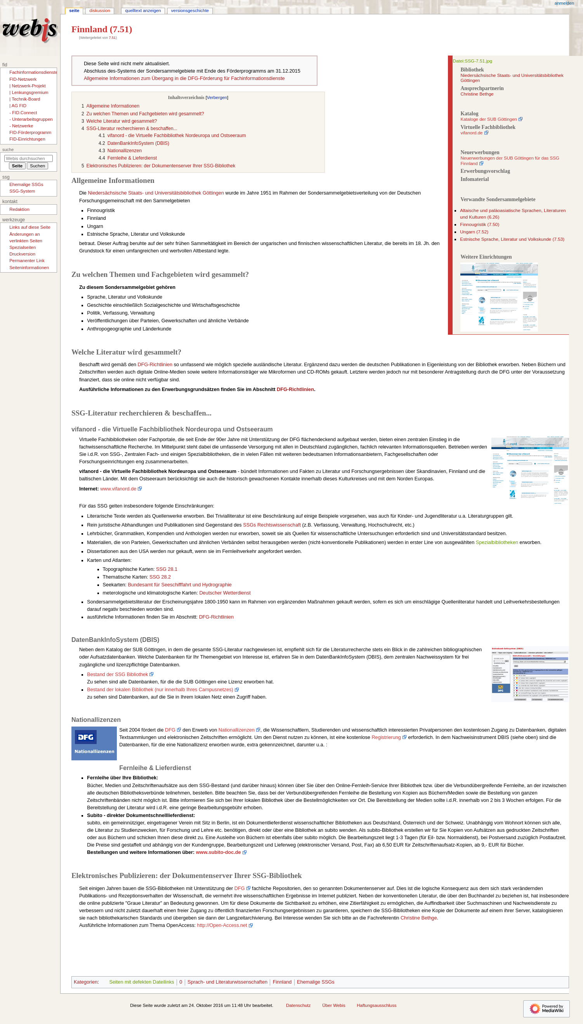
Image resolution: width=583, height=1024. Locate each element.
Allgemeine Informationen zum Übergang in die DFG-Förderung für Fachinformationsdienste (184, 78)
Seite (74, 10)
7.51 (112, 38)
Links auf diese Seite (29, 227)
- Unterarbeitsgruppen (30, 119)
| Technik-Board (24, 99)
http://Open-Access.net (222, 925)
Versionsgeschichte (190, 10)
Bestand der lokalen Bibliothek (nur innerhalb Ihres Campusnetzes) (160, 689)
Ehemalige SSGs (316, 982)
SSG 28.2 (160, 577)
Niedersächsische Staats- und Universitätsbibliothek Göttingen (156, 193)
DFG (170, 730)
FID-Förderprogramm (30, 132)
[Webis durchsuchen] (28, 158)
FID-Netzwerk (22, 79)
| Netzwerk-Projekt (27, 85)
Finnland (282, 982)
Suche (8, 149)
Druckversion (22, 254)
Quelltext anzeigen (143, 10)
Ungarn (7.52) (474, 232)
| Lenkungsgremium (28, 92)
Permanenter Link (26, 260)
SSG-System (22, 191)
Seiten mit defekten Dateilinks (141, 982)
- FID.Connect (23, 112)
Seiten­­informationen (29, 267)
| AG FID (17, 105)
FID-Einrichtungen (27, 139)
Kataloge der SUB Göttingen (488, 119)
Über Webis (333, 1005)
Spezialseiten (22, 247)
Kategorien (85, 982)
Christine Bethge (476, 94)
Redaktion (19, 209)
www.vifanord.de (118, 489)
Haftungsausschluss (376, 1005)
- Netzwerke (21, 125)
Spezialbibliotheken (497, 542)
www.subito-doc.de (218, 852)
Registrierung (386, 737)
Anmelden (564, 3)
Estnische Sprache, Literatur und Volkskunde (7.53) (512, 239)
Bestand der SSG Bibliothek (117, 674)
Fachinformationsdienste (33, 72)
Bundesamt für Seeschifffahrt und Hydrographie (180, 585)
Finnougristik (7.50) (479, 224)
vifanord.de (471, 132)
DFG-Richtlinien (155, 364)
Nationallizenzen (237, 730)
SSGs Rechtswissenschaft (272, 525)
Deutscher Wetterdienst (224, 593)
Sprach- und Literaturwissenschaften (227, 982)
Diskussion (99, 10)
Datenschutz (298, 1005)
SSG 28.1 (166, 569)
